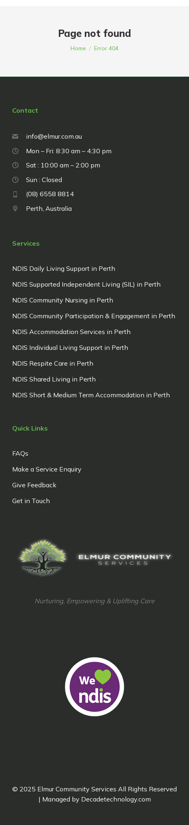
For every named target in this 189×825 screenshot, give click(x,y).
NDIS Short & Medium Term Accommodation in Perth (91, 395)
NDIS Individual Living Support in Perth (70, 347)
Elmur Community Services (76, 789)
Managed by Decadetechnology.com (66, 730)
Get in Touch (31, 501)
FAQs (20, 453)
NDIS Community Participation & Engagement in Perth (93, 316)
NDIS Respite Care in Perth (52, 363)
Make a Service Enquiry (47, 469)
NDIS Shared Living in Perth (54, 379)
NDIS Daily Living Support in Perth (63, 268)
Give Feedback (34, 485)
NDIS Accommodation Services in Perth (71, 332)
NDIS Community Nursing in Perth (62, 300)
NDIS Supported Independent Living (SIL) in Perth (86, 284)
